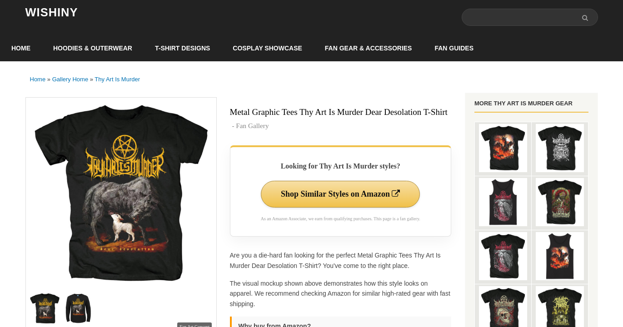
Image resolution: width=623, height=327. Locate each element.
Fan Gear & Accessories (368, 48)
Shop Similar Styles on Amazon (340, 193)
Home (20, 48)
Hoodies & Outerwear (92, 48)
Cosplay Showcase (267, 48)
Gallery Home (70, 79)
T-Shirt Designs (182, 48)
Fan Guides (453, 48)
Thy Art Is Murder (117, 79)
